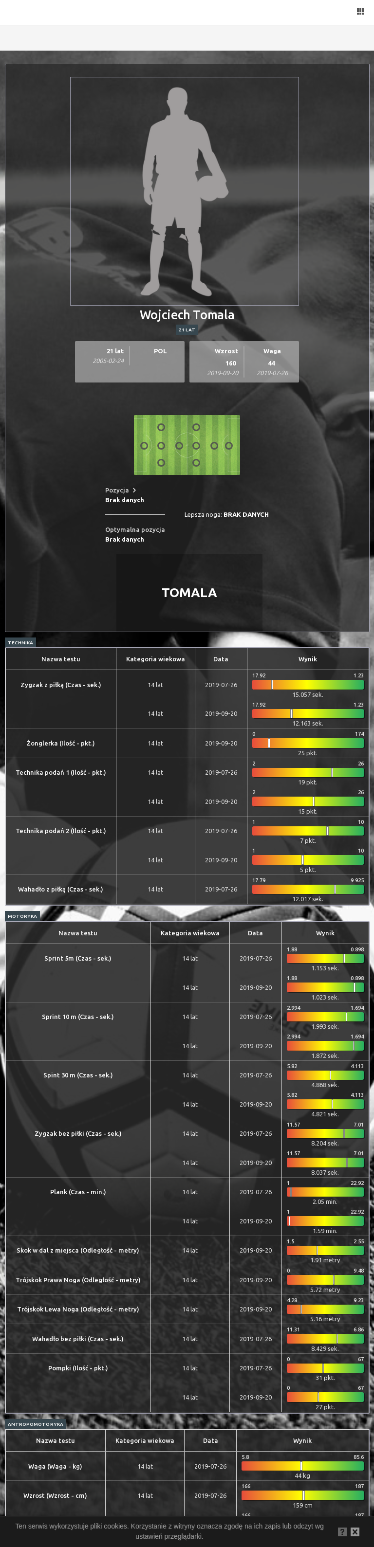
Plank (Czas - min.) (78, 1191)
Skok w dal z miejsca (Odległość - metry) (78, 1250)
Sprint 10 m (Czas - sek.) (78, 1016)
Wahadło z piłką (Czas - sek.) (60, 889)
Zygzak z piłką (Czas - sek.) (60, 684)
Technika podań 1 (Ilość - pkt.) (61, 772)
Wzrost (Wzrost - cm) (55, 1495)
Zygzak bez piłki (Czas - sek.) (78, 1133)
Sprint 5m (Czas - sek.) (78, 958)
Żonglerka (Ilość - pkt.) (61, 743)
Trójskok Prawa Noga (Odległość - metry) (78, 1279)
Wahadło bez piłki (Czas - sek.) (78, 1338)
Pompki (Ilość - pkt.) (78, 1368)
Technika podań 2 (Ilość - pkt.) (61, 830)
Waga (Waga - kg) (55, 1466)
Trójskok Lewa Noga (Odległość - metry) (78, 1309)
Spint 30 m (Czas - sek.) (78, 1075)
